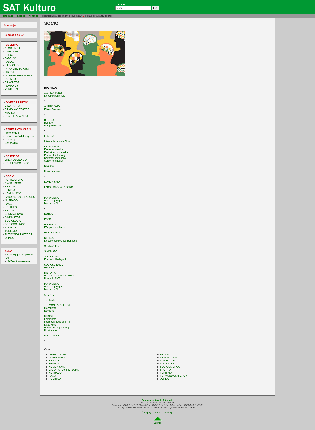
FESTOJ (10, 189)
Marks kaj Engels (53, 200)
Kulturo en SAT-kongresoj (19, 136)
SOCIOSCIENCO (15, 224)
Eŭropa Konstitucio (54, 227)
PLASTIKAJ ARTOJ (16, 116)
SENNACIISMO (14, 213)
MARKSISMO (51, 197)
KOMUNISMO (13, 193)
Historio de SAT (14, 132)
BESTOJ (10, 186)
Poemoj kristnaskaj (54, 155)
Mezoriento (50, 308)
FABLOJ (9, 61)
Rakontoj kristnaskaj (55, 158)
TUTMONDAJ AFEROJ (18, 234)
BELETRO (12, 44)
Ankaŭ (9, 251)
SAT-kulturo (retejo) (18, 261)
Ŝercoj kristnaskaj (54, 160)
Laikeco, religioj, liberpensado (60, 240)
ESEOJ (9, 54)
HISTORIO (50, 272)
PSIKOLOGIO (52, 232)
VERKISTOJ (12, 89)
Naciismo (49, 310)
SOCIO (10, 176)
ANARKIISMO (13, 183)
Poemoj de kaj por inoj (56, 327)
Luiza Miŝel (50, 324)
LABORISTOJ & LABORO (20, 196)
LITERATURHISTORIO (18, 75)
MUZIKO (10, 112)
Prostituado (50, 330)
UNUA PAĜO (51, 335)
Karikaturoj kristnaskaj (56, 152)
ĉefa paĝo (8, 16)
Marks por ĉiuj (52, 203)
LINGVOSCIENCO (16, 159)
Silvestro (49, 166)
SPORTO (10, 227)
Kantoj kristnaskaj (54, 149)
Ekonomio (49, 267)
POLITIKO (11, 207)
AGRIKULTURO (14, 179)
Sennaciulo (11, 142)
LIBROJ (9, 72)
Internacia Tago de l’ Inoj (57, 321)
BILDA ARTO (12, 105)
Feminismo (50, 319)
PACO (8, 203)
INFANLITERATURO (17, 68)
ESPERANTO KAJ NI (18, 129)
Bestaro (48, 122)
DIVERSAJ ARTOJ (17, 102)
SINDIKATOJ (12, 217)
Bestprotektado (52, 125)
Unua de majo (52, 171)
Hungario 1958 (52, 278)
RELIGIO (10, 210)
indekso (21, 16)
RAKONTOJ (12, 82)
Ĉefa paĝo (147, 412)
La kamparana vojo (54, 95)
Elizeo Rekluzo (52, 109)
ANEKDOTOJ (12, 51)
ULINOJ (9, 237)
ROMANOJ (11, 85)
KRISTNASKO (52, 146)
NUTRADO (11, 200)
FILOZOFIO (12, 65)
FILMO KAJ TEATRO (17, 109)
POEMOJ (10, 78)
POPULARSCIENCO (17, 163)
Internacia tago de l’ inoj (57, 141)
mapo (157, 412)
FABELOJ (10, 58)
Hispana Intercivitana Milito (59, 275)
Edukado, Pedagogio (55, 259)
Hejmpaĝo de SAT (15, 34)
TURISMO (11, 230)
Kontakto (33, 16)
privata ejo (168, 412)
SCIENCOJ (12, 156)
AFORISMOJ (12, 48)
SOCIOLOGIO (13, 220)
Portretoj (10, 139)
